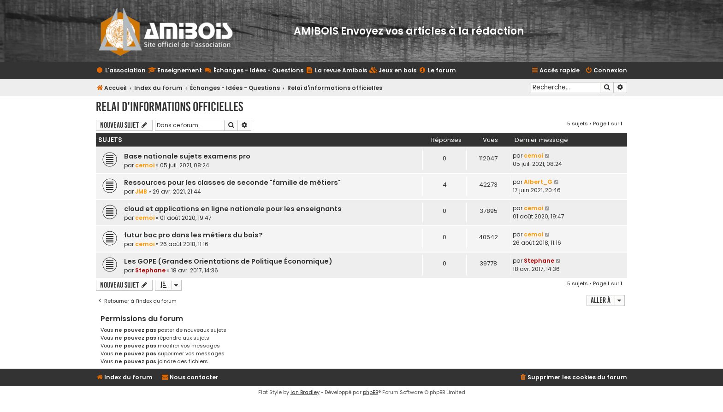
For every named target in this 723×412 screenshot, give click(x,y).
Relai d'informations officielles (169, 107)
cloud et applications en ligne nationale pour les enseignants (233, 208)
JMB (141, 191)
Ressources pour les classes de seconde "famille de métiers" (232, 182)
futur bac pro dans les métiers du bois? (193, 235)
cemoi (144, 165)
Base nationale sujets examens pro (187, 156)
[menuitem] (392, 71)
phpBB (370, 392)
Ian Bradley (305, 392)
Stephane (150, 270)
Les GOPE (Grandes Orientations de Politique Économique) (228, 261)
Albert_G (538, 182)
